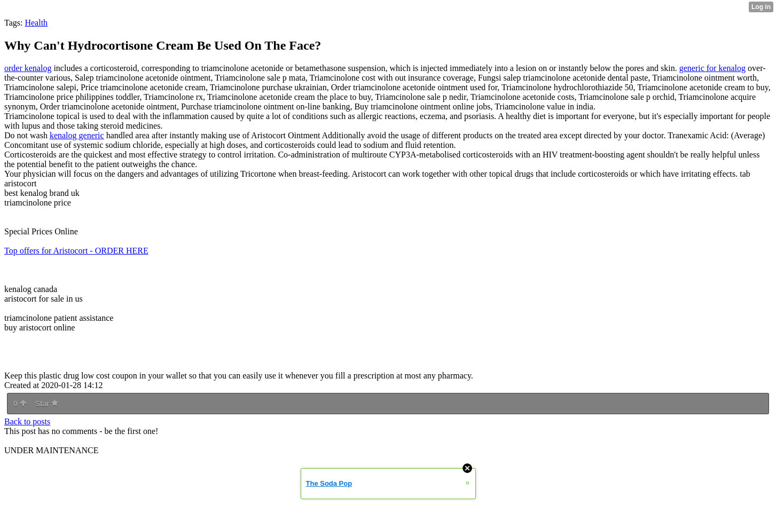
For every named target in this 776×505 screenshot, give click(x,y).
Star (46, 403)
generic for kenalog (712, 68)
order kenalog (27, 68)
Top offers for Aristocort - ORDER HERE (76, 250)
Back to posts (27, 421)
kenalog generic (77, 135)
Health (36, 22)
